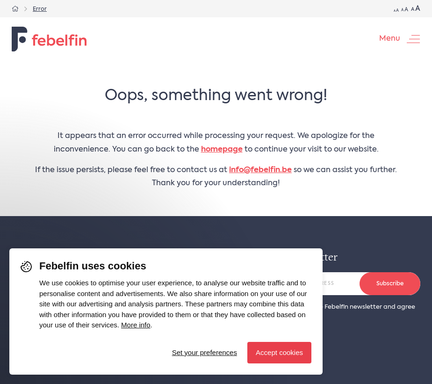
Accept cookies (279, 352)
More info (136, 325)
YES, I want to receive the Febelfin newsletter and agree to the (331, 310)
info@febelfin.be (260, 170)
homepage (222, 149)
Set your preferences (204, 352)
